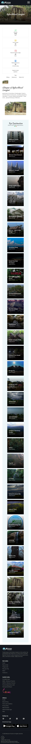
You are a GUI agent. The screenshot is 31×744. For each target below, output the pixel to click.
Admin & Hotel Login (7, 709)
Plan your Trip (5, 668)
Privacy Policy (5, 705)
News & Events (5, 707)
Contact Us (4, 672)
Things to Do (5, 667)
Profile (3, 700)
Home (3, 663)
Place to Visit (5, 665)
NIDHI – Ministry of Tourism (8, 681)
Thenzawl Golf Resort (7, 687)
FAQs (3, 711)
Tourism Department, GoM (8, 685)
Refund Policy (5, 702)
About (3, 670)
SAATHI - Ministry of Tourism (8, 683)
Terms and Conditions (7, 703)
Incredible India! (6, 679)
